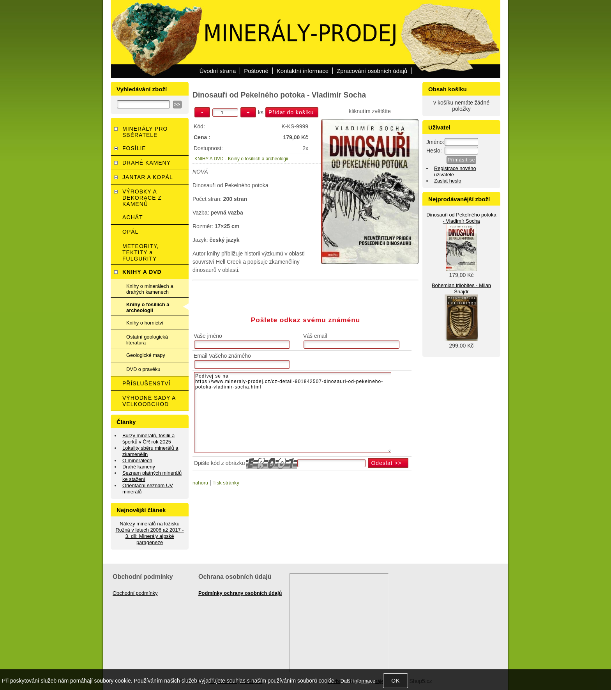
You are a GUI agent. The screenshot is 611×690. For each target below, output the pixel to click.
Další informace (357, 681)
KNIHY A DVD (209, 158)
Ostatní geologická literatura (147, 340)
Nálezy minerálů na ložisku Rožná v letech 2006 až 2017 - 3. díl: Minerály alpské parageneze (149, 533)
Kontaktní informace (302, 70)
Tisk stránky (226, 483)
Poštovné (256, 70)
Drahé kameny (138, 467)
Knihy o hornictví (144, 323)
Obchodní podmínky (135, 593)
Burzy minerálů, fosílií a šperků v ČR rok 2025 (148, 439)
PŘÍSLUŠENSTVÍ (146, 383)
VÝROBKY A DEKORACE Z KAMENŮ (142, 197)
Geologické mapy (145, 355)
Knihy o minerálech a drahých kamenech (149, 289)
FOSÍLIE (134, 148)
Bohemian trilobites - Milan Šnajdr (461, 288)
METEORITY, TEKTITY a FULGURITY (140, 252)
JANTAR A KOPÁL (147, 177)
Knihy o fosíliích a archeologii (258, 158)
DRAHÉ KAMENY (146, 163)
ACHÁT (132, 217)
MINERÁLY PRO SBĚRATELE (145, 132)
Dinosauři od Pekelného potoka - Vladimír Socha (461, 218)
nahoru (200, 483)
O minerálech (137, 460)
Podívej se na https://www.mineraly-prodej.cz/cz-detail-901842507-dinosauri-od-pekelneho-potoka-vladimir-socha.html (292, 412)
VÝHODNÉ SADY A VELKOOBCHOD (149, 401)
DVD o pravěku (143, 369)
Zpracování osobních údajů (372, 70)
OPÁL (130, 232)
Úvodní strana (218, 70)
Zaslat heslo (447, 181)
